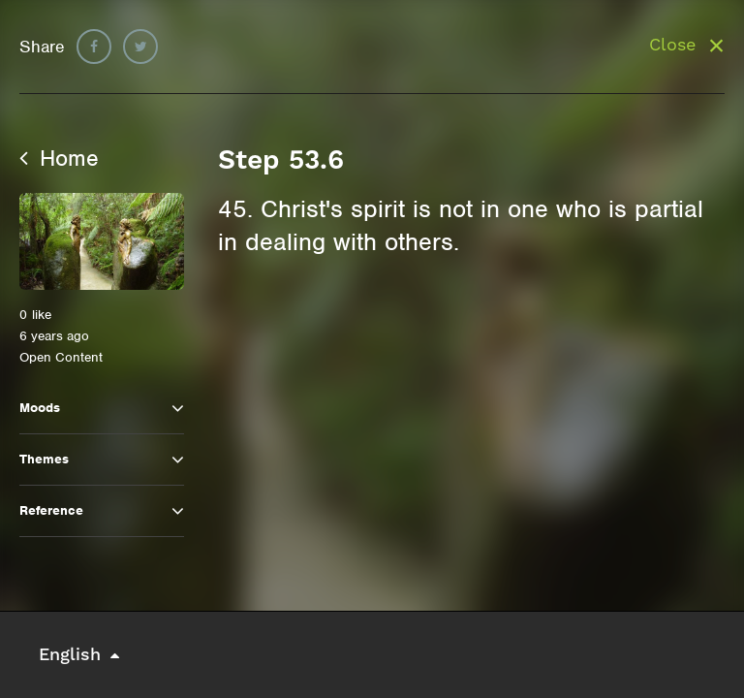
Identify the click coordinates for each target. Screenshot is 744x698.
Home (59, 158)
